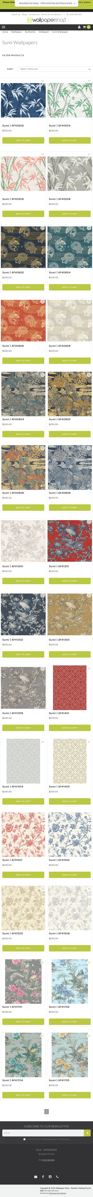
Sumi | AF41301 (59, 566)
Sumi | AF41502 (59, 860)
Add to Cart (23, 140)
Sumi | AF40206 (13, 199)
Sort (10, 69)
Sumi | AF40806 (13, 493)
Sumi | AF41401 (59, 713)
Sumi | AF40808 (60, 493)
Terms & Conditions (51, 14)
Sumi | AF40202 (13, 125)
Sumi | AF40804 (13, 419)
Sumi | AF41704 (12, 1080)
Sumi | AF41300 (12, 566)
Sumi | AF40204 (59, 125)
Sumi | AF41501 (12, 860)
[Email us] (36, 1177)
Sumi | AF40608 (59, 346)
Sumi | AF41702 (59, 1007)
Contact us (34, 14)
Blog (24, 14)
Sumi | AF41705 (59, 1080)
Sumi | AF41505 (12, 933)
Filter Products (13, 55)
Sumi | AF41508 (59, 933)
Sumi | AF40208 (59, 199)
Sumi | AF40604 (59, 272)
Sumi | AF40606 (13, 346)
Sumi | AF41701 (12, 1007)
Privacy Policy (64, 1139)
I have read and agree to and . (46, 1139)
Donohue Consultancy (57, 1193)
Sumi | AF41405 (59, 786)
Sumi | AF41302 (12, 639)
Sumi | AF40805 (59, 419)
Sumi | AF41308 (12, 713)
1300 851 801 (74, 14)
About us (15, 14)
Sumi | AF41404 (12, 786)
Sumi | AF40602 (13, 272)
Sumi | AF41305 (59, 639)
